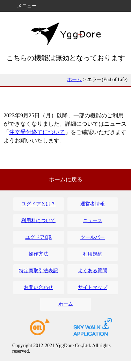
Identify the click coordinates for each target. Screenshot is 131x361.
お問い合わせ (38, 287)
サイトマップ (92, 287)
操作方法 (38, 254)
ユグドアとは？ (38, 203)
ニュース (92, 220)
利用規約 (92, 254)
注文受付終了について (37, 132)
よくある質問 (92, 270)
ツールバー (92, 237)
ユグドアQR (38, 237)
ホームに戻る (65, 179)
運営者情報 (92, 203)
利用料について (38, 220)
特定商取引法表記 (38, 270)
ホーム (74, 79)
